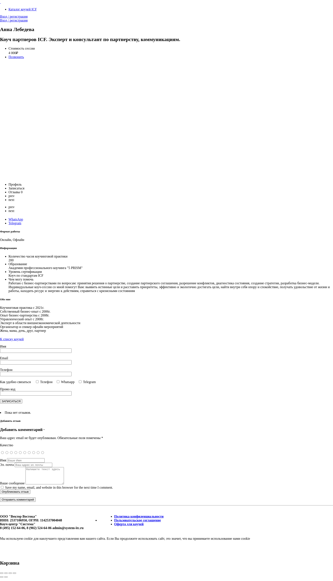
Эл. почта (7, 465)
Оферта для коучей (129, 527)
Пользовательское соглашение (137, 523)
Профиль (15, 184)
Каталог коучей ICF (22, 9)
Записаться (16, 188)
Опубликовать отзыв (15, 495)
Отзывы (15, 192)
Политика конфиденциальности (139, 519)
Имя (3, 460)
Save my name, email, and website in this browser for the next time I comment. (59, 490)
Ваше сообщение (12, 486)
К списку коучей (12, 339)
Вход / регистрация (14, 16)
